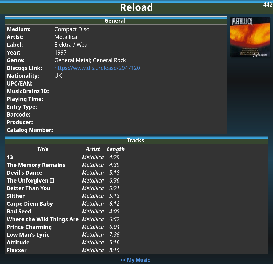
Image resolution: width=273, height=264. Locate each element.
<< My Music (135, 259)
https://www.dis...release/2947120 (97, 68)
